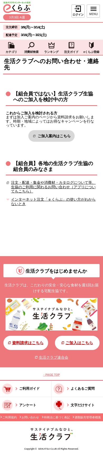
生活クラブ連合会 (51, 357)
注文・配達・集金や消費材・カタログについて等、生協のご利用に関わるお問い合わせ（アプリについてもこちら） (53, 187)
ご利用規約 (9, 417)
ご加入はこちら (77, 343)
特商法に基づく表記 (57, 417)
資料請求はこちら (26, 343)
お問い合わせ (30, 417)
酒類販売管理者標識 (88, 417)
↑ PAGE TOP (51, 374)
